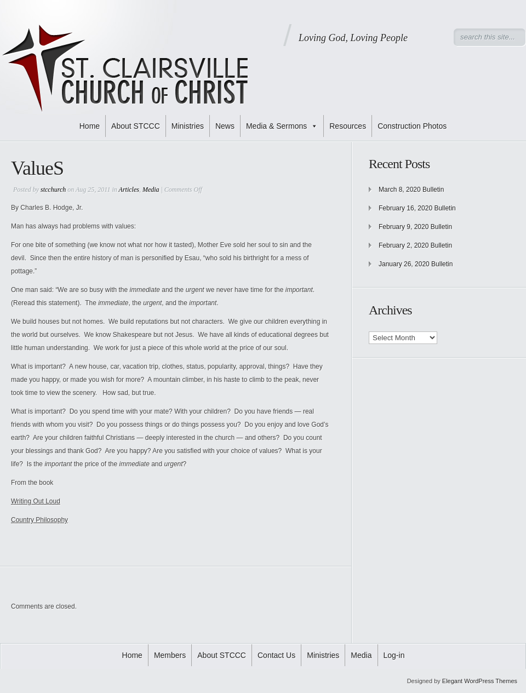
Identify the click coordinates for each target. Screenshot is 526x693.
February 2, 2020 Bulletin (415, 245)
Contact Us (276, 655)
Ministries (187, 126)
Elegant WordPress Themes (479, 681)
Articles (129, 189)
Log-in (394, 655)
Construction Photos (412, 126)
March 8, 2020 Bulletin (411, 189)
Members (170, 655)
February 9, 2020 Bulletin (415, 227)
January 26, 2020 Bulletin (416, 264)
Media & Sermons (282, 126)
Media (150, 189)
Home (89, 126)
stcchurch (53, 189)
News (225, 126)
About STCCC (135, 126)
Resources (347, 126)
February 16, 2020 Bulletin (417, 208)
